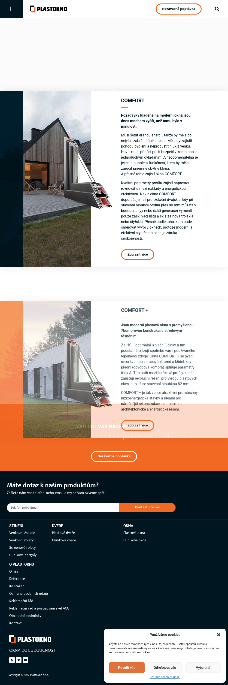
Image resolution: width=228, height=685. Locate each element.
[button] (218, 634)
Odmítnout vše (165, 668)
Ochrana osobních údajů (165, 677)
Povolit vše (126, 668)
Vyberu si (203, 668)
